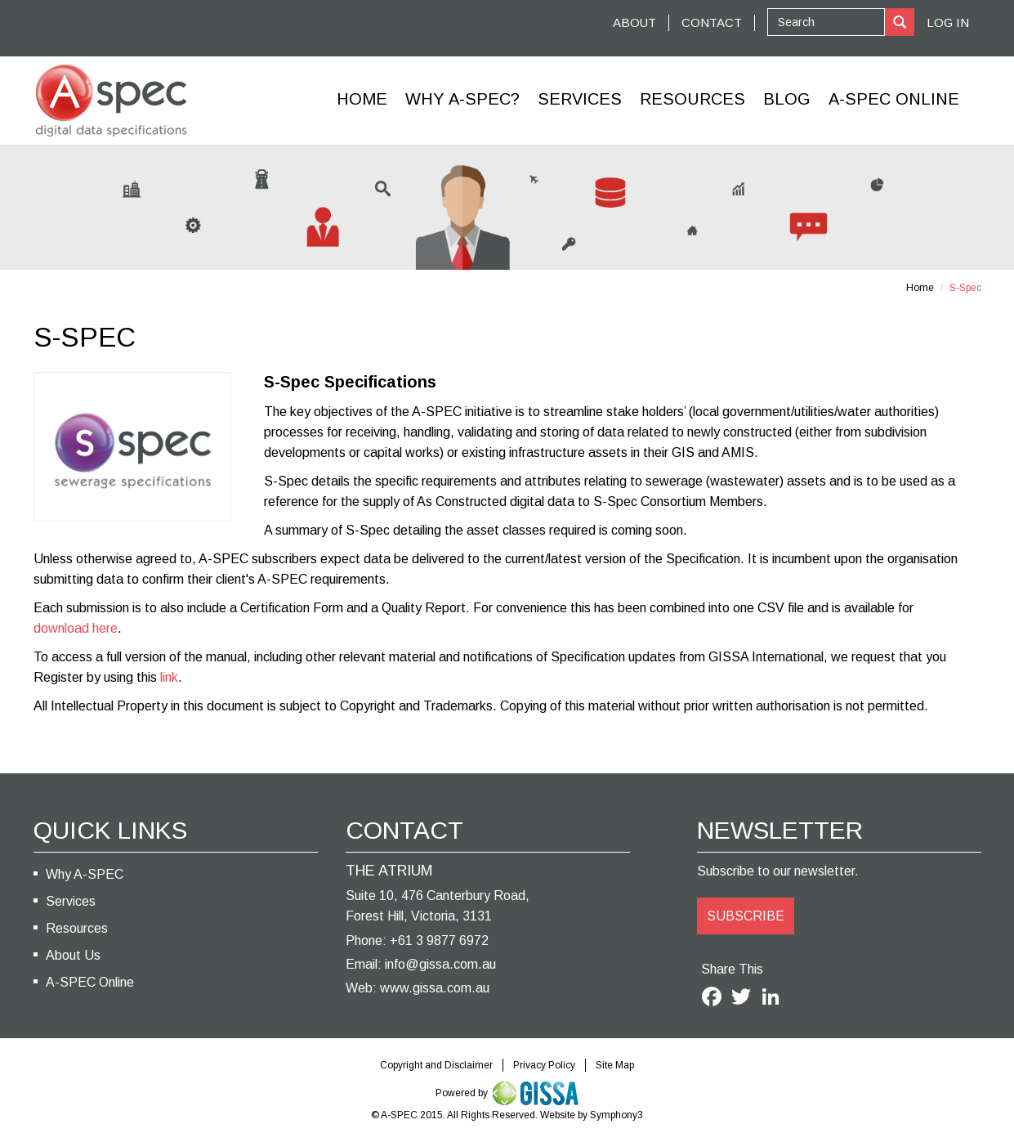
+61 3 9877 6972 (439, 940)
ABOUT (634, 22)
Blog (787, 99)
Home (362, 99)
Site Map (615, 1065)
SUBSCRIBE (745, 916)
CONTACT (711, 22)
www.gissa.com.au (434, 988)
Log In (948, 22)
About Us (73, 955)
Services (580, 99)
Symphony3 (616, 1115)
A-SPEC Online (90, 982)
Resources (692, 99)
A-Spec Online (894, 99)
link (169, 677)
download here (76, 628)
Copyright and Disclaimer (436, 1065)
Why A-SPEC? (462, 99)
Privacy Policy (544, 1065)
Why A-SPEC (84, 874)
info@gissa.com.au (440, 964)
